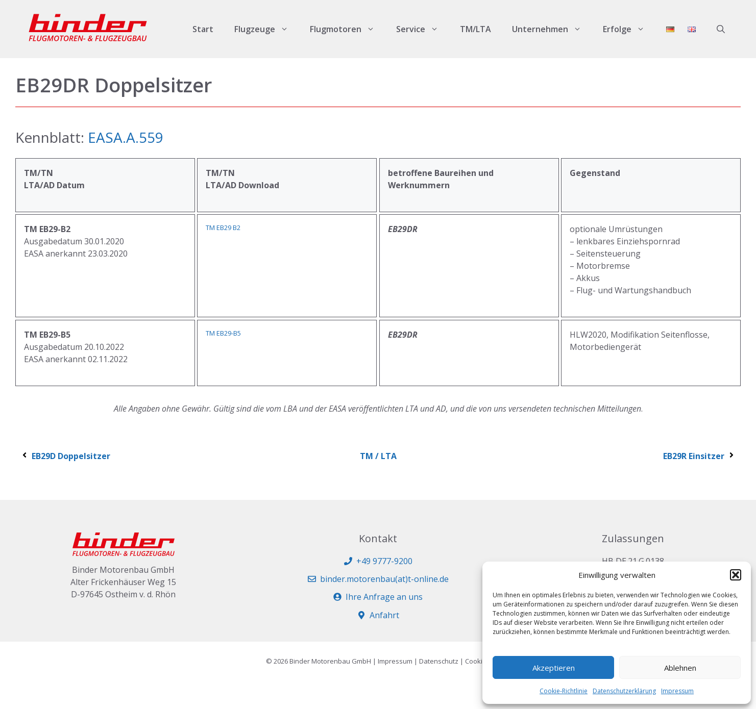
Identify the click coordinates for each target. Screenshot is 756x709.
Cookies (477, 661)
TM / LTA (378, 456)
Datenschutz (438, 661)
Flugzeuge (266, 29)
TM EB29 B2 (223, 227)
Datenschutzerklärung (624, 691)
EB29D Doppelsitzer (65, 456)
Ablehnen (680, 668)
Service (422, 29)
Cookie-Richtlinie (564, 691)
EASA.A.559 (125, 137)
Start (202, 29)
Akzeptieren (553, 668)
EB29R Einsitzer (699, 456)
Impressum (677, 691)
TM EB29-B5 (223, 333)
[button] (735, 575)
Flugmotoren (347, 29)
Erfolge (629, 29)
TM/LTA (475, 29)
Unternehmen (552, 29)
